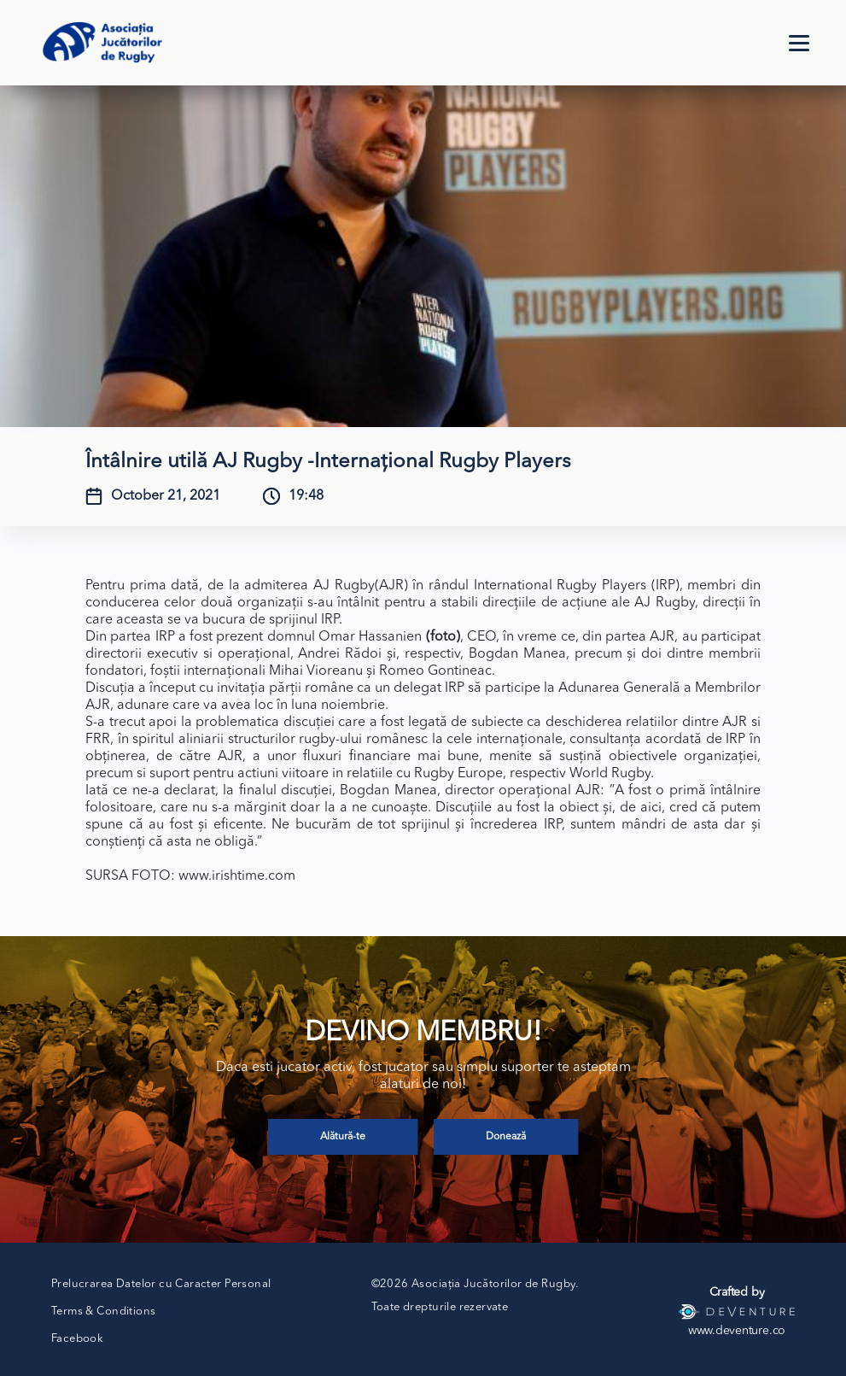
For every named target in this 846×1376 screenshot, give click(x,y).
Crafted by (737, 1292)
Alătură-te (342, 1137)
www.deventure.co (736, 1331)
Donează (506, 1137)
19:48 (306, 496)
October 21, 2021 (165, 496)
